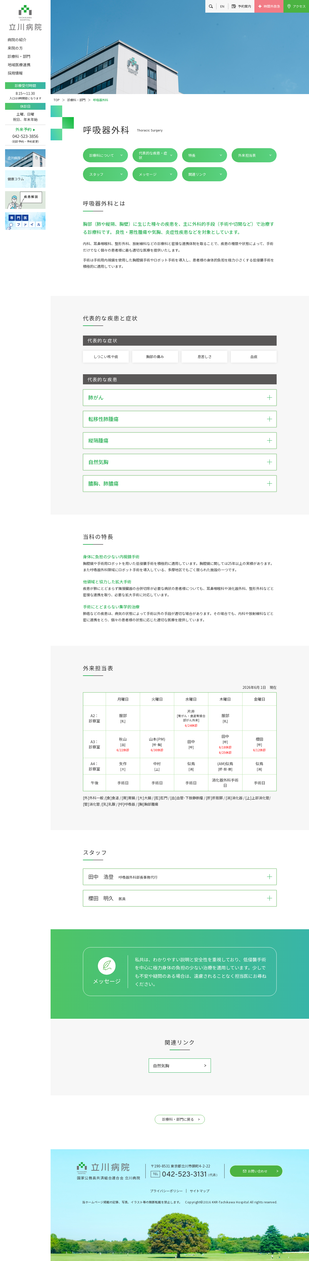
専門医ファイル (25, 221)
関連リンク (197, 174)
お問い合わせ (258, 1171)
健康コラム (16, 178)
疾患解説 (25, 200)
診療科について (101, 155)
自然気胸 (161, 1066)
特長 (191, 155)
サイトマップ (199, 1190)
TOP (57, 100)
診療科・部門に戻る (178, 1119)
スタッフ (96, 174)
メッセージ (148, 174)
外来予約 (23, 129)
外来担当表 (247, 155)
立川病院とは (17, 158)
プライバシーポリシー (166, 1190)
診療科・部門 (76, 100)
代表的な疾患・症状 (153, 155)
